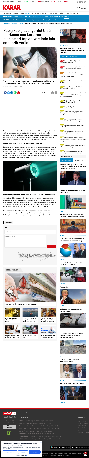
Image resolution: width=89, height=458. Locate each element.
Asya (45, 423)
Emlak (46, 16)
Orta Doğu (29, 423)
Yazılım (49, 434)
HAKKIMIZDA (22, 413)
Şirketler (66, 16)
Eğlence (50, 431)
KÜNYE (33, 413)
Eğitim (51, 421)
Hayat (47, 13)
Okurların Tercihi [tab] (66, 160)
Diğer (59, 428)
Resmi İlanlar (70, 13)
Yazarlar (15, 13)
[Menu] (77, 13)
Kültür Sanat (44, 431)
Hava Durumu (82, 421)
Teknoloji (22, 434)
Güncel (8, 13)
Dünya (22, 13)
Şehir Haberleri (82, 430)
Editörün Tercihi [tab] (79, 160)
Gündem (32, 436)
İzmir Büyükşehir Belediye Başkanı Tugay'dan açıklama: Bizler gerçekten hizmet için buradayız (38, 20)
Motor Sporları (52, 428)
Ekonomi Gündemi (33, 16)
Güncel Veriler (23, 16)
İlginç (49, 436)
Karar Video (53, 13)
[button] (42, 92)
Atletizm (44, 428)
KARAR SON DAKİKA (9, 427)
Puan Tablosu (82, 425)
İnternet (34, 434)
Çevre (46, 421)
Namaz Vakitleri (83, 423)
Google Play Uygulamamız (62, 447)
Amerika (35, 423)
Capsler (36, 439)
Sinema (41, 436)
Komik (46, 436)
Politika (28, 421)
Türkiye (41, 421)
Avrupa (41, 423)
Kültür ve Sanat (53, 439)
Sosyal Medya (41, 434)
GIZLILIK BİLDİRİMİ (61, 413)
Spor (42, 13)
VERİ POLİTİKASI (71, 413)
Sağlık (37, 431)
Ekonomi (27, 13)
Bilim (53, 434)
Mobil (29, 434)
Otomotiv (15, 16)
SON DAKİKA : (7, 20)
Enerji (51, 16)
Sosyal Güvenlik (58, 16)
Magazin (32, 431)
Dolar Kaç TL (82, 428)
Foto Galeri (23, 439)
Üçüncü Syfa (35, 421)
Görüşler (62, 13)
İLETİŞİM (28, 413)
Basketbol (32, 428)
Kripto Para (35, 13)
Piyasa (41, 16)
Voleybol (38, 428)
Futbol (26, 428)
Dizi (37, 436)
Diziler (27, 431)
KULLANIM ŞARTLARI (50, 413)
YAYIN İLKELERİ (40, 413)
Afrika (49, 423)
